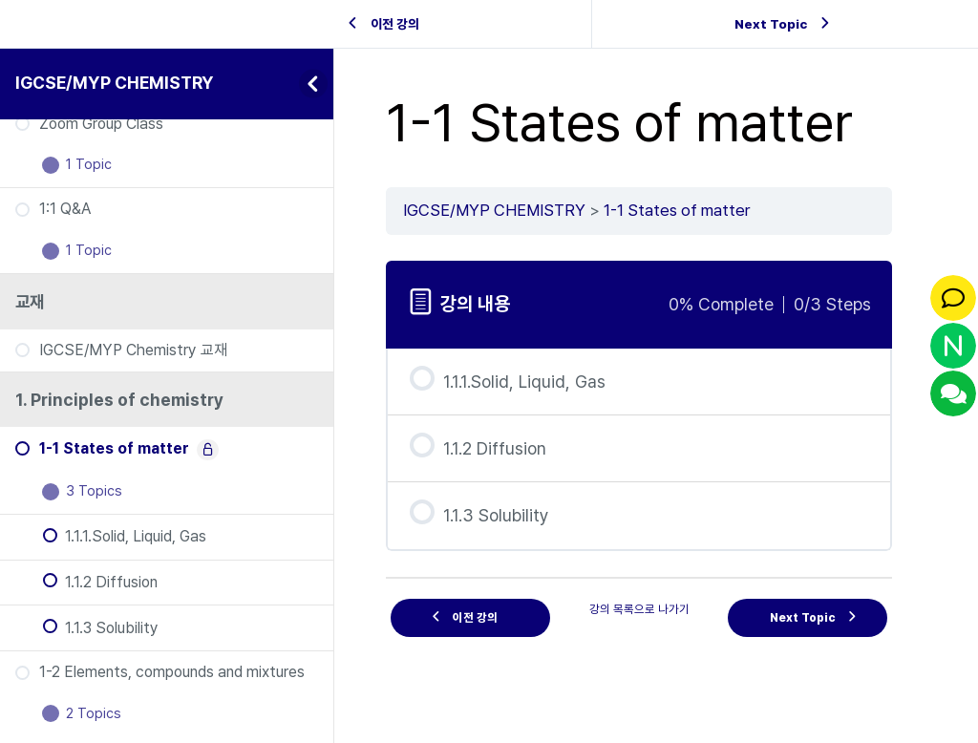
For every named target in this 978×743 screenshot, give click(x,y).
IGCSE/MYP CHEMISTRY (114, 83)
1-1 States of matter (677, 210)
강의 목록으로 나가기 (639, 609)
